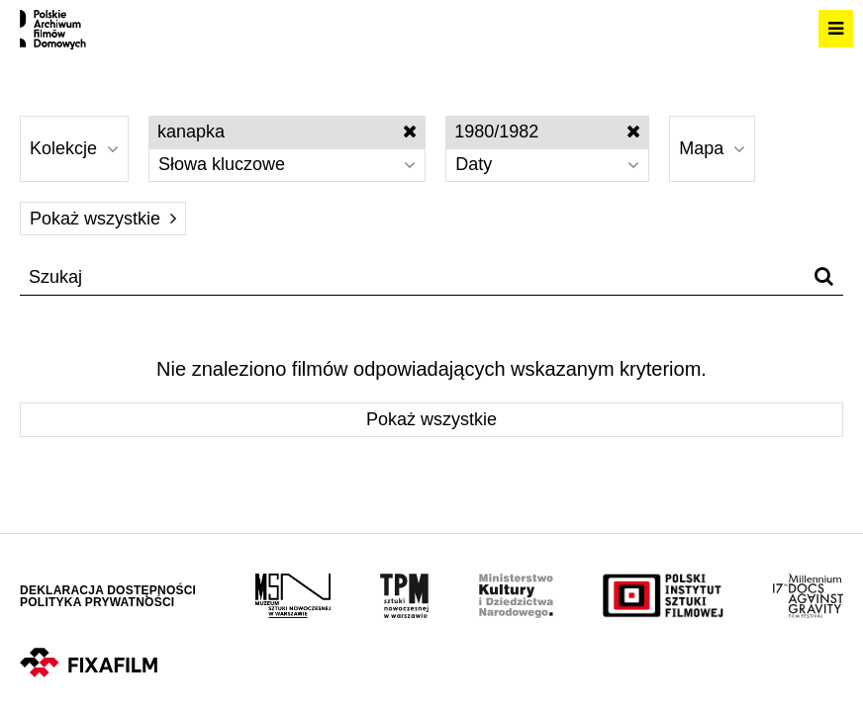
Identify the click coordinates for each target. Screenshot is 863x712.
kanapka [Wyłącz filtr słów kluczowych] (287, 131)
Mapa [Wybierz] (712, 148)
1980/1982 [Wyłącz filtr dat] (547, 131)
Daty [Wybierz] (547, 164)
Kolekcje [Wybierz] (74, 148)
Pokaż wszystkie (103, 218)
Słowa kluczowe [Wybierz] (287, 164)
